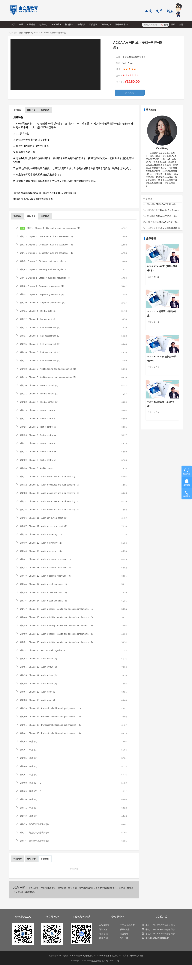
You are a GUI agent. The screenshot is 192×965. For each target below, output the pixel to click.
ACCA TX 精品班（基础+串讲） (160, 402)
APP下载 (56, 24)
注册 (181, 24)
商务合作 (124, 933)
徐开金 (156, 274)
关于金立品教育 (127, 925)
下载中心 (106, 24)
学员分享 (93, 24)
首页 (13, 24)
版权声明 (103, 938)
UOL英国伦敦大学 (88, 956)
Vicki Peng (127, 63)
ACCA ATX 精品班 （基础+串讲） (161, 311)
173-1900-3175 (158, 925)
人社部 (140, 956)
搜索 (166, 25)
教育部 (126, 956)
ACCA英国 (63, 956)
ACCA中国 (74, 956)
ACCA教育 (104, 925)
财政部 (133, 956)
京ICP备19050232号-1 (111, 961)
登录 (173, 24)
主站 (21, 24)
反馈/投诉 (124, 929)
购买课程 (129, 92)
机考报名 (69, 24)
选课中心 (43, 24)
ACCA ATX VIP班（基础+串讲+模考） (162, 265)
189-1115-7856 (158, 929)
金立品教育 (96, 961)
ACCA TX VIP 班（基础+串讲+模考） (161, 356)
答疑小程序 (104, 933)
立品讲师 (31, 24)
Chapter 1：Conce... (169, 207)
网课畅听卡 (121, 24)
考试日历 (81, 24)
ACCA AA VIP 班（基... (166, 201)
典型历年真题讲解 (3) (170, 225)
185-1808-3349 (158, 933)
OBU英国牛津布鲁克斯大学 (109, 956)
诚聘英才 (103, 929)
